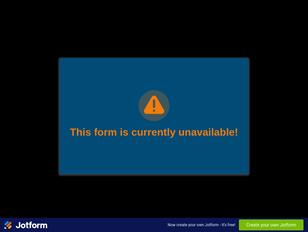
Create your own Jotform (271, 224)
